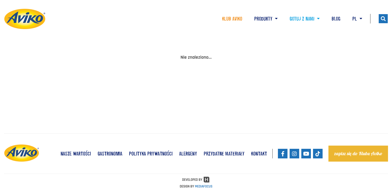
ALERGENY (188, 153)
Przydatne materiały (224, 153)
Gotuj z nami (305, 18)
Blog (336, 18)
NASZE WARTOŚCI (76, 153)
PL (357, 18)
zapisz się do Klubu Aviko (358, 153)
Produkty (266, 18)
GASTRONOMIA (110, 153)
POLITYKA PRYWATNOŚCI (151, 153)
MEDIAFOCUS (203, 186)
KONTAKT (259, 153)
